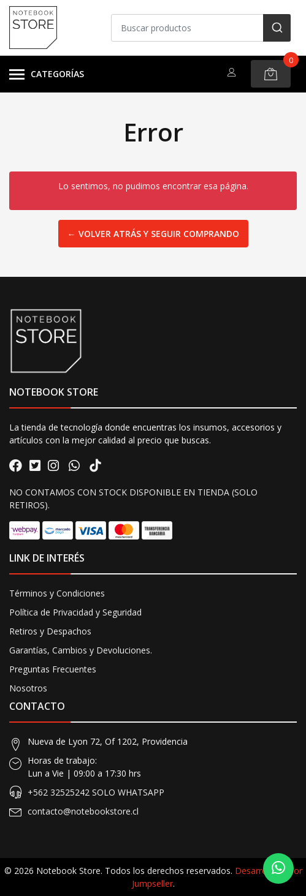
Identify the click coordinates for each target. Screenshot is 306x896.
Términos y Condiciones (57, 593)
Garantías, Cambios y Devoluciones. (80, 650)
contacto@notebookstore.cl (83, 811)
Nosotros (28, 688)
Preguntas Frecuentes (52, 669)
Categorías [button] (46, 74)
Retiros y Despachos (50, 631)
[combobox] (201, 28)
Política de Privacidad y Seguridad (75, 612)
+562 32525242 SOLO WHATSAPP (96, 792)
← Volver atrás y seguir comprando (153, 233)
